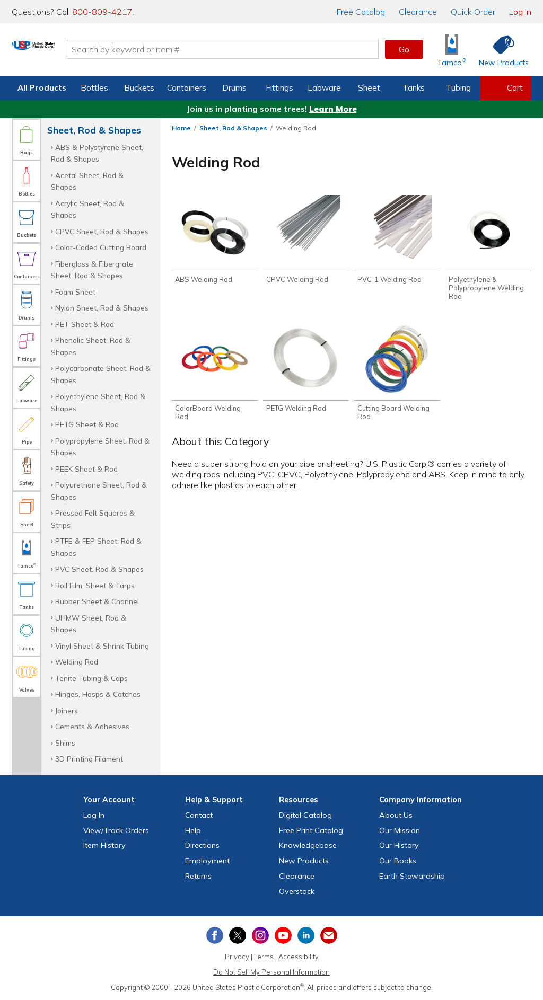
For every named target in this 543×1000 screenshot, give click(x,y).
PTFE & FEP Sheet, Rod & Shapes (96, 546)
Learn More (333, 109)
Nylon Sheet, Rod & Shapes (101, 307)
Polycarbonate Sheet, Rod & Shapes (101, 374)
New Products (304, 860)
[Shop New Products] (500, 49)
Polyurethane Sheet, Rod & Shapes (99, 490)
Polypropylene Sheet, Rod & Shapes (100, 446)
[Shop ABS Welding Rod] (215, 240)
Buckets (139, 88)
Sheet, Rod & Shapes (233, 128)
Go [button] (404, 49)
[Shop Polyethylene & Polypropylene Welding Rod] (488, 249)
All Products (41, 88)
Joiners (66, 710)
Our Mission (399, 830)
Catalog (361, 11)
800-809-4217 (102, 11)
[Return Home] (74, 51)
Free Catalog (311, 830)
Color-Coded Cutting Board (100, 247)
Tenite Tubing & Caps (91, 678)
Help (193, 830)
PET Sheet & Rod (84, 324)
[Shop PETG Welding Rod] (306, 372)
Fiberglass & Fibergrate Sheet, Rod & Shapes (92, 269)
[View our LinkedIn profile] (306, 935)
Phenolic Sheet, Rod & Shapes (90, 345)
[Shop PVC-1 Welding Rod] (397, 240)
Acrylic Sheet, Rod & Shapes (87, 209)
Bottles (94, 88)
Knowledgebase (308, 845)
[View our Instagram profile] (260, 935)
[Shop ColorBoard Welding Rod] (215, 376)
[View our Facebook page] (214, 935)
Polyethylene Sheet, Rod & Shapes (98, 402)
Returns (198, 876)
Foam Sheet (75, 291)
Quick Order (473, 11)
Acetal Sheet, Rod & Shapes (87, 181)
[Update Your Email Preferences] (328, 935)
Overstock (296, 891)
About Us (396, 815)
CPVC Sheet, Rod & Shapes (101, 231)
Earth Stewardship (412, 876)
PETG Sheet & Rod (87, 424)
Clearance (418, 11)
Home (181, 128)
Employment (207, 860)
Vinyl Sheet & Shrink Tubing (102, 645)
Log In (520, 11)
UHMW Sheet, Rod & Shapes (88, 623)
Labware (324, 88)
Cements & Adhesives (92, 726)
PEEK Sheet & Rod (86, 468)
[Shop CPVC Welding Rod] (306, 240)
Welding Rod (76, 661)
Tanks (413, 88)
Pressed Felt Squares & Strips (93, 518)
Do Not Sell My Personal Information (271, 972)
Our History (399, 845)
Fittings (279, 88)
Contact (199, 815)
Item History (104, 845)
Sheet (369, 88)
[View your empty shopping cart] (505, 88)
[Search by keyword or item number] (263, 49)
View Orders (116, 830)
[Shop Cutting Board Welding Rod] (397, 376)
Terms (264, 956)
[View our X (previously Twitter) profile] (237, 935)
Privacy (237, 956)
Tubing (458, 88)
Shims (65, 742)
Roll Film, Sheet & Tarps (95, 585)
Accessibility (298, 956)
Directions (202, 845)
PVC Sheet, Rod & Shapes (99, 568)
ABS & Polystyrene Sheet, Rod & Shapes (97, 153)
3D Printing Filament (89, 758)
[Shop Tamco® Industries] (452, 49)
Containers (186, 88)
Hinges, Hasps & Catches (98, 693)
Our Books (397, 860)
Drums (234, 88)
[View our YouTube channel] (283, 935)
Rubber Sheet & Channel (97, 601)
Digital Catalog (305, 815)
